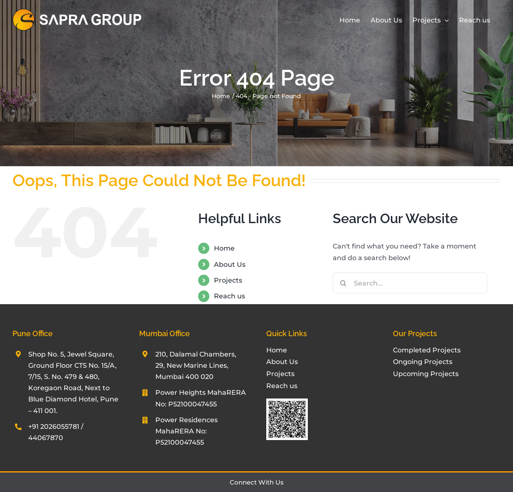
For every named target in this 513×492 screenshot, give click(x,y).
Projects (228, 280)
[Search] (343, 283)
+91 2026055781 (53, 426)
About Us (229, 264)
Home (224, 248)
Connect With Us (257, 482)
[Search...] (410, 283)
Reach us (229, 296)
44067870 (45, 438)
